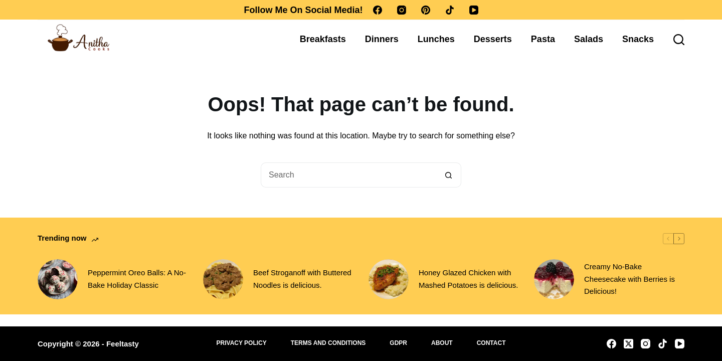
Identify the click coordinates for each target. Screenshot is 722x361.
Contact (491, 342)
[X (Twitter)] (628, 343)
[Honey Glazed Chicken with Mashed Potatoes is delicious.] (389, 279)
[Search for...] (348, 175)
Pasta (543, 39)
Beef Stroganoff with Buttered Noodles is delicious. (302, 278)
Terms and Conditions (328, 342)
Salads (588, 39)
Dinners (382, 39)
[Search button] (448, 175)
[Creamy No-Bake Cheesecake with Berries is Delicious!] (554, 279)
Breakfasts (323, 39)
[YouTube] (473, 10)
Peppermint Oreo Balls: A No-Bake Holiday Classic (137, 278)
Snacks (638, 39)
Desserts (493, 39)
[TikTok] (449, 10)
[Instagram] (401, 10)
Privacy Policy (242, 342)
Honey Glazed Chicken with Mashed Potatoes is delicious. (468, 278)
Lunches (436, 39)
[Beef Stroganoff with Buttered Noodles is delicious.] (223, 279)
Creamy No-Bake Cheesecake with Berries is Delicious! (629, 279)
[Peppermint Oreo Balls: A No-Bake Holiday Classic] (58, 279)
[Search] (678, 39)
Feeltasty (122, 343)
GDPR (398, 342)
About (442, 342)
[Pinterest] (425, 10)
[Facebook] (377, 10)
